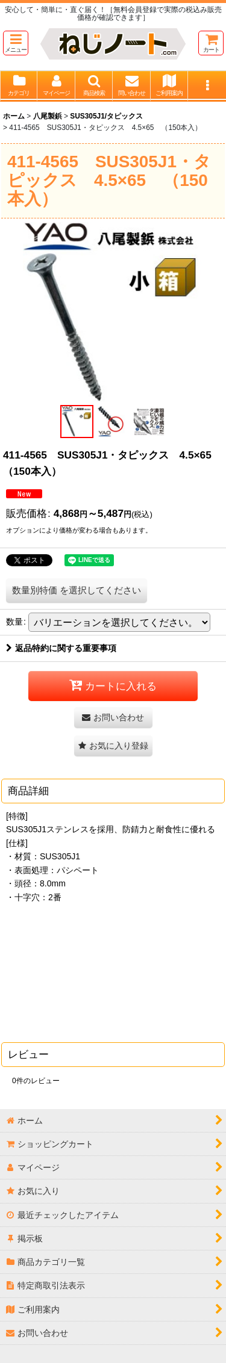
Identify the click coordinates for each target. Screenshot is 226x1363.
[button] (15, 43)
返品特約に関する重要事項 (61, 648)
